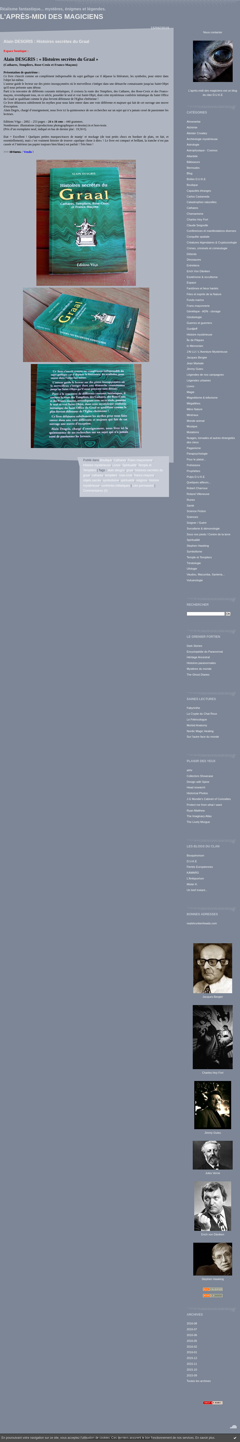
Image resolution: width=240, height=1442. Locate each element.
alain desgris (116, 470)
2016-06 (192, 1335)
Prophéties (193, 471)
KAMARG (193, 872)
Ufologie (192, 568)
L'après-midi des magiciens (51, 16)
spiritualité (127, 480)
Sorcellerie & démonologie (203, 528)
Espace (191, 282)
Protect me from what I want (204, 804)
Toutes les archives (199, 1380)
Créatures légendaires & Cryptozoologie (212, 242)
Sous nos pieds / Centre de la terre (208, 534)
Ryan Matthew (196, 810)
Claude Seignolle (197, 225)
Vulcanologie (195, 580)
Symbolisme (194, 551)
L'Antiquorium (195, 878)
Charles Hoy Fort (197, 219)
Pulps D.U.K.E (196, 476)
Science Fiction (196, 511)
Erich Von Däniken (198, 271)
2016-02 (192, 1346)
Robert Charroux (197, 488)
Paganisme (194, 448)
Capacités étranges (199, 190)
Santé (190, 505)
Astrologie (193, 144)
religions (141, 480)
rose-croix (125, 475)
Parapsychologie (197, 453)
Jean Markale (195, 363)
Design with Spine (198, 781)
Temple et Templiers (199, 557)
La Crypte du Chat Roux (202, 713)
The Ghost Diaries (198, 674)
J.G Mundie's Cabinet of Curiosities (209, 798)
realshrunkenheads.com (202, 923)
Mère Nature (194, 409)
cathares (97, 475)
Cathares (192, 207)
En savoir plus (204, 1437)
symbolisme (111, 480)
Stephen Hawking (198, 545)
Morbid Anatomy (197, 725)
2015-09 (192, 1375)
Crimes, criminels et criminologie (207, 248)
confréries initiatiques (115, 485)
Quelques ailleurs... (199, 482)
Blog (189, 173)
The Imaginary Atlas (199, 816)
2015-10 (192, 1369)
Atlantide (192, 156)
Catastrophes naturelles (202, 202)
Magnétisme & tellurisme (202, 397)
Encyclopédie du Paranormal (205, 651)
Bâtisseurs (193, 161)
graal (129, 470)
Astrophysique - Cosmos (202, 150)
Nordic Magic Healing (200, 731)
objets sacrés (92, 480)
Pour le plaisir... (196, 459)
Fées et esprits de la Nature (204, 294)
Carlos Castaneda (198, 196)
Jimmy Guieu (195, 368)
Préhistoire (193, 465)
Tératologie (194, 563)
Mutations (193, 432)
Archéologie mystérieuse (202, 139)
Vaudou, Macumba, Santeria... (206, 574)
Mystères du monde (199, 668)
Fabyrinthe (193, 707)
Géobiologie (194, 317)
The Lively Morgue (198, 821)
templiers (111, 475)
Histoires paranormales (201, 662)
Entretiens (193, 265)
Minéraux (192, 415)
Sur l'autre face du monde (203, 736)
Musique (192, 426)
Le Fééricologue (197, 719)
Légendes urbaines (199, 380)
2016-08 (192, 1323)
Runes (191, 499)
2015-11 (192, 1363)
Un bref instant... (197, 890)
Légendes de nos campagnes (205, 374)
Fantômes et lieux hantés (202, 288)
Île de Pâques (195, 340)
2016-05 (192, 1340)
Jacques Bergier (197, 357)
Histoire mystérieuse (199, 334)
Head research (196, 787)
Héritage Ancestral (198, 657)
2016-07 (192, 1329)
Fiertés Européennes (200, 866)
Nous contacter (212, 32)
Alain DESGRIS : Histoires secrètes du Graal (46, 41)
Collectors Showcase (200, 776)
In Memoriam (195, 345)
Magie (190, 392)
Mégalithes (193, 403)
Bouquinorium (195, 855)
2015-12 (192, 1358)
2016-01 (192, 1352)
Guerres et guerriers (199, 322)
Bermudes (193, 167)
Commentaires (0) (95, 490)
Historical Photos (197, 793)
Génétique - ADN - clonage (204, 311)
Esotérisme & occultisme (202, 277)
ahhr (189, 770)
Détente (192, 254)
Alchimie (192, 127)
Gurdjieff (192, 328)
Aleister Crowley (197, 133)
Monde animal (195, 420)
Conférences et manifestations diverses (211, 230)
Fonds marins (195, 299)
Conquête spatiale (198, 236)
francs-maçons (144, 475)
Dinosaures (194, 259)
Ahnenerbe (194, 121)
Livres (190, 386)
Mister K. (192, 884)
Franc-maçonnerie (198, 305)
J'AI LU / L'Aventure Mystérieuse (207, 351)
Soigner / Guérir (197, 522)
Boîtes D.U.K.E (196, 179)
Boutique (192, 184)
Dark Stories (194, 645)
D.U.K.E (192, 861)
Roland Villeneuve (198, 493)
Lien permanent (143, 485)
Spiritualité (193, 539)
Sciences (192, 516)
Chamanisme (195, 213)
